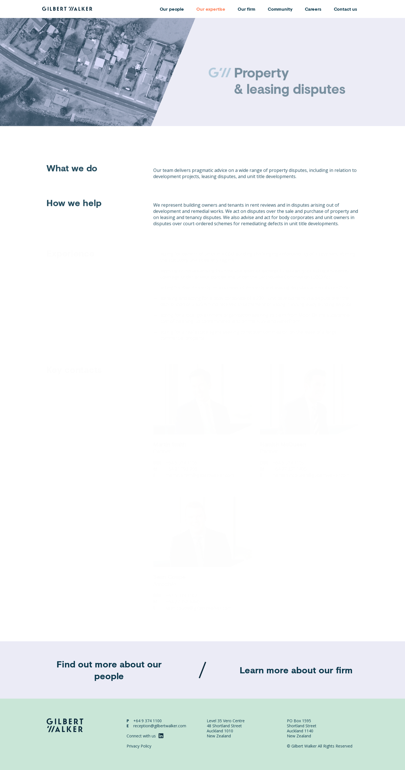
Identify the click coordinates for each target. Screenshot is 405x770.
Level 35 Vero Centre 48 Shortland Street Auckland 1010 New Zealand (226, 728)
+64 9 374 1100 (147, 720)
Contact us (345, 9)
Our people (172, 9)
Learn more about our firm (296, 669)
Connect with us (145, 736)
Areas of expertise (62, 141)
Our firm (246, 9)
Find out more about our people (109, 669)
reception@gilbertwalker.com (159, 725)
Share (322, 141)
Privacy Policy (139, 746)
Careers (313, 9)
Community (280, 9)
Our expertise (210, 9)
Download (347, 141)
